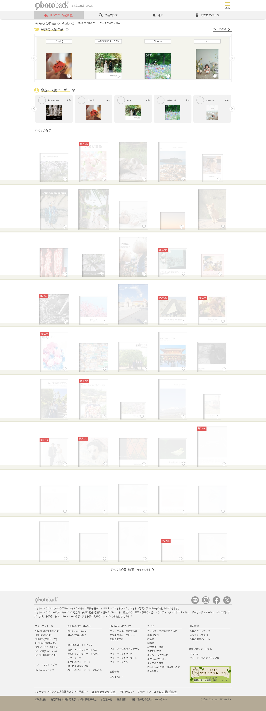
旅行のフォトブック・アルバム (83, 654)
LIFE (43, 635)
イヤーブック (74, 658)
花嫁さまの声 (116, 639)
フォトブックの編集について (162, 631)
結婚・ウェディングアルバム (82, 650)
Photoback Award (77, 631)
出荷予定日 (153, 635)
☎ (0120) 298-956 (104, 691)
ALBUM (45, 643)
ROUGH (46, 651)
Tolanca (194, 654)
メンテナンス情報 (199, 635)
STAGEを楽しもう (76, 635)
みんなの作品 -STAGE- (79, 626)
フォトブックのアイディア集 (204, 658)
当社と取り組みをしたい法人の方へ (149, 699)
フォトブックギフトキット (123, 658)
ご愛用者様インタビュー (122, 635)
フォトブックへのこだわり (123, 631)
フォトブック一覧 (44, 626)
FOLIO (47, 647)
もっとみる (221, 29)
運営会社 (107, 699)
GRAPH (47, 631)
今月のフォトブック (200, 631)
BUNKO (46, 639)
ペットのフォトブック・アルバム (84, 670)
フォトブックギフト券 (121, 654)
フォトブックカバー (120, 662)
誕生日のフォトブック (78, 662)
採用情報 (121, 699)
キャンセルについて (157, 655)
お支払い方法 (154, 651)
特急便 (150, 639)
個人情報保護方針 (89, 699)
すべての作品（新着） (132, 569)
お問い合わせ (169, 691)
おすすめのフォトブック (80, 645)
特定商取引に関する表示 (63, 699)
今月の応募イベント (200, 639)
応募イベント (116, 677)
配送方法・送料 (155, 647)
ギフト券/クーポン (157, 659)
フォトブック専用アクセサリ (124, 649)
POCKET (45, 655)
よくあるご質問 (155, 663)
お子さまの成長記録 (77, 666)
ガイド (150, 626)
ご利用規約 (40, 699)
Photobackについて (120, 626)
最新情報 (194, 626)
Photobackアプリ (44, 670)
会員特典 (114, 672)
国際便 (150, 643)
